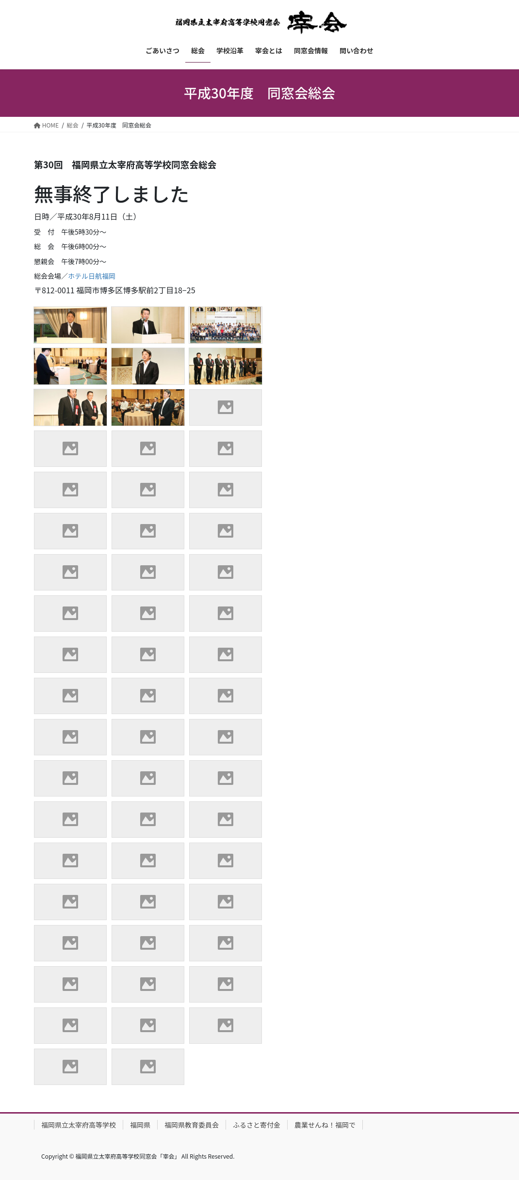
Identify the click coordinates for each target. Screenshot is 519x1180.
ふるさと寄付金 (256, 1125)
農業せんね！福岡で (325, 1125)
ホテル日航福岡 (91, 276)
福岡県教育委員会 (191, 1125)
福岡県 (140, 1125)
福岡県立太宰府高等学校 (78, 1125)
